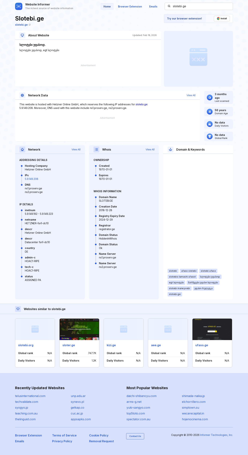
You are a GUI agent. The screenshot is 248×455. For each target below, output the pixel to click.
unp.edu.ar (78, 396)
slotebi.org (25, 345)
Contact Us (135, 436)
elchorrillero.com (194, 402)
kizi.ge (111, 345)
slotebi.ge (23, 24)
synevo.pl (77, 402)
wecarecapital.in (193, 413)
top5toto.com (136, 413)
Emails (153, 6)
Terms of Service (64, 435)
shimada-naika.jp (193, 396)
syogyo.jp (21, 407)
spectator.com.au (138, 419)
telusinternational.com (30, 396)
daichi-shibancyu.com (141, 396)
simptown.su (190, 407)
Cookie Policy (98, 435)
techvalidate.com (26, 402)
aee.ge (156, 345)
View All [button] (191, 95)
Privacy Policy (62, 441)
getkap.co (77, 407)
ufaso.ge (201, 345)
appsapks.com (81, 419)
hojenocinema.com (195, 419)
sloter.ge (68, 345)
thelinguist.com (25, 419)
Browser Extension (130, 6)
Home (107, 6)
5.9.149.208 (31, 178)
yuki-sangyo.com (138, 407)
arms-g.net (134, 402)
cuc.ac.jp (77, 413)
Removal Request (101, 441)
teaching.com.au (26, 413)
